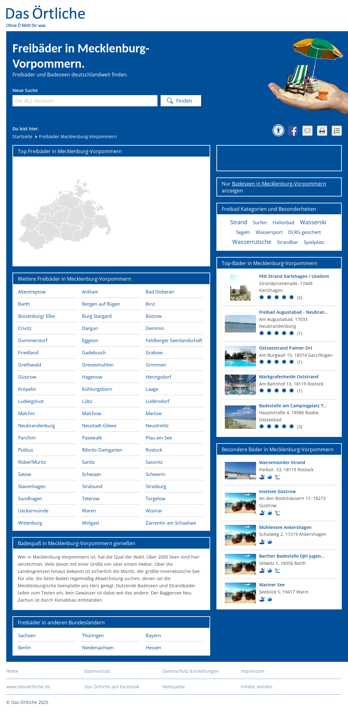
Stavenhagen (32, 486)
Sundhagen (30, 498)
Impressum (252, 671)
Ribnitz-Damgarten (102, 450)
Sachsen (27, 635)
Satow (24, 474)
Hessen (153, 647)
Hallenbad (283, 222)
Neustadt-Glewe (99, 425)
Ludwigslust (31, 401)
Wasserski (313, 222)
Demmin (155, 328)
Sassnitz (154, 462)
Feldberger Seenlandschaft (174, 340)
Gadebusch (94, 352)
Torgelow (156, 498)
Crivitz (24, 328)
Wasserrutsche (251, 241)
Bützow (154, 316)
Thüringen (93, 635)
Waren (89, 510)
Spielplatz (314, 242)
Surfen (260, 222)
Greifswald (29, 364)
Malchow (91, 413)
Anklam (90, 291)
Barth (24, 304)
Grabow (154, 352)
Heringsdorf (158, 377)
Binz (150, 304)
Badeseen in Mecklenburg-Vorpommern (279, 183)
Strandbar (287, 242)
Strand (238, 222)
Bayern (153, 635)
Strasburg (156, 486)
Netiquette (173, 687)
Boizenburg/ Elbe (36, 316)
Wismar (154, 510)
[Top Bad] (279, 288)
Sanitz (88, 462)
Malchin (26, 413)
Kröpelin (27, 389)
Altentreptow (32, 291)
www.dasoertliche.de (28, 687)
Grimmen (156, 364)
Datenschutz (98, 671)
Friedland (28, 352)
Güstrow (27, 377)
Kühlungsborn (97, 389)
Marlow (154, 413)
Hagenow (92, 377)
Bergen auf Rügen (101, 304)
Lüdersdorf (157, 401)
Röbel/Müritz (32, 462)
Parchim (27, 437)
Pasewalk (92, 437)
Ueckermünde (33, 510)
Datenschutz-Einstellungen (190, 671)
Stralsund (92, 486)
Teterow (90, 498)
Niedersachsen (98, 647)
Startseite (22, 136)
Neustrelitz (157, 425)
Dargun (90, 328)
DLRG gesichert (304, 232)
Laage (152, 389)
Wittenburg (30, 523)
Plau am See (159, 437)
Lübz (87, 401)
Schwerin (155, 474)
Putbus (25, 450)
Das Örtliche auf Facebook (112, 687)
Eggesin (90, 340)
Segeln (243, 232)
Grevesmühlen (98, 364)
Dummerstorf (32, 340)
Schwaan (91, 474)
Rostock (154, 450)
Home (12, 671)
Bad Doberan (160, 291)
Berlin (24, 647)
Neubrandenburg (36, 425)
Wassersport (269, 232)
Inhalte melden (257, 687)
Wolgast (90, 523)
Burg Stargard (97, 316)
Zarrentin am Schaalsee (171, 523)
